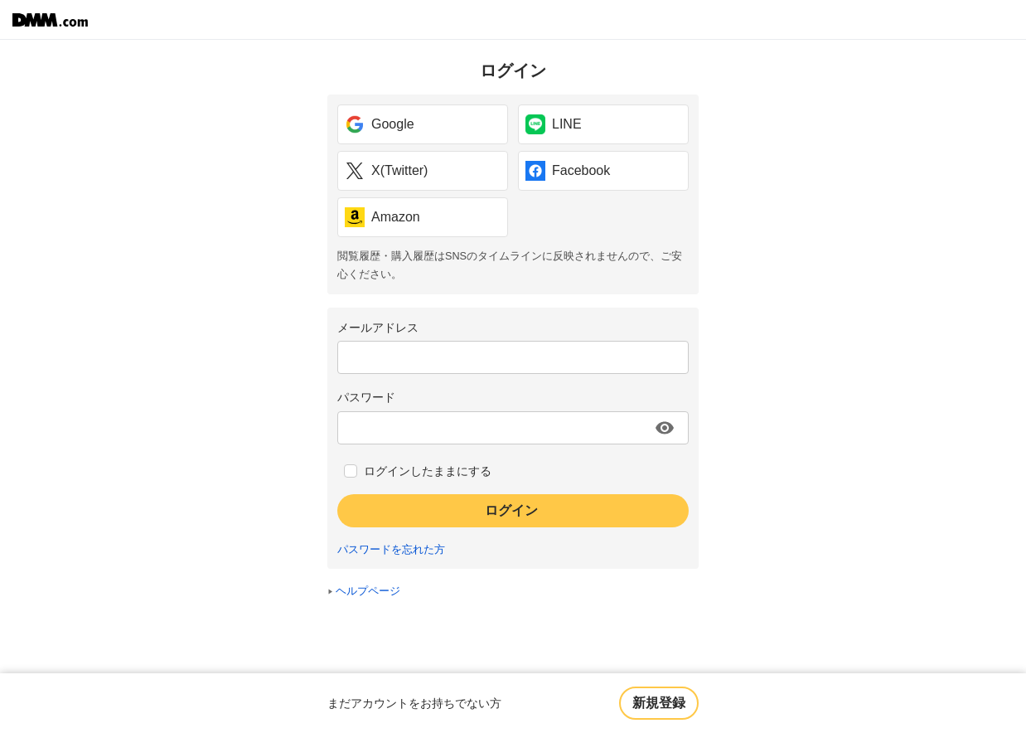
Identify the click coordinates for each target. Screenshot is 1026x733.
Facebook (567, 171)
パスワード (366, 397)
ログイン (511, 510)
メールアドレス (378, 327)
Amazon (382, 217)
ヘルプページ (368, 591)
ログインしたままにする (427, 471)
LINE (553, 124)
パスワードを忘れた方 (391, 550)
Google (379, 124)
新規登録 (658, 703)
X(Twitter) (386, 171)
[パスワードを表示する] (664, 428)
